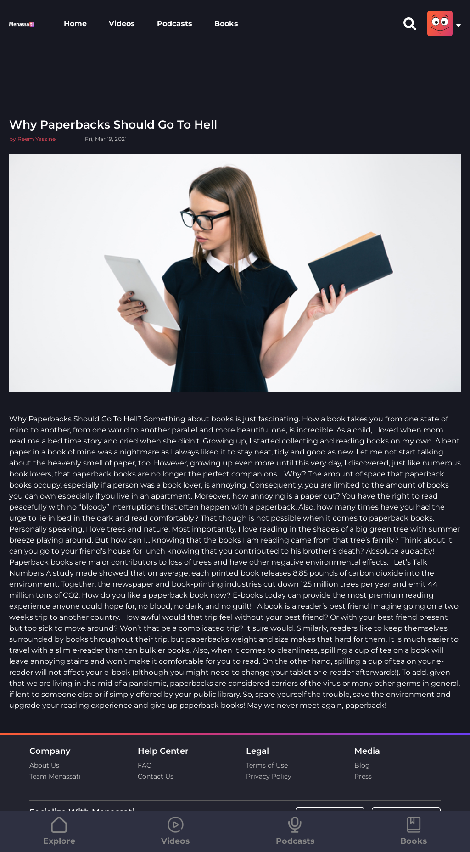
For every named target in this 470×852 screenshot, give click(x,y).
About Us (44, 765)
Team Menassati (55, 776)
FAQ (145, 765)
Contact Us (155, 776)
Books (226, 23)
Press (363, 776)
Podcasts (174, 23)
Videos (122, 23)
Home (75, 23)
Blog (362, 765)
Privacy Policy (268, 776)
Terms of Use (267, 765)
